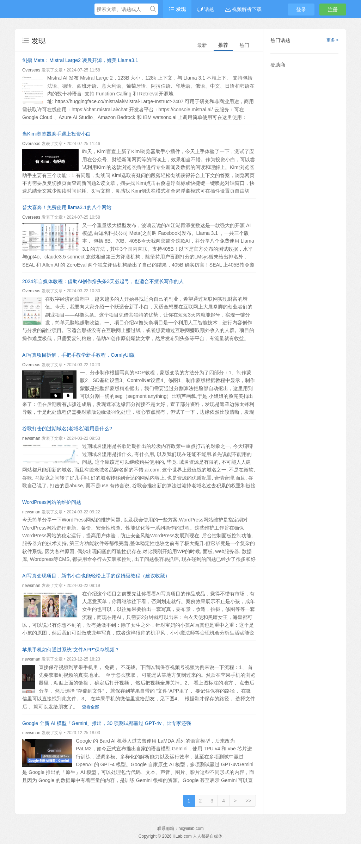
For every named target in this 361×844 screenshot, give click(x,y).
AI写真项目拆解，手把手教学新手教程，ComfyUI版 (78, 355)
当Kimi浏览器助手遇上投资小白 (56, 134)
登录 (301, 9)
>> (248, 801)
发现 (177, 9)
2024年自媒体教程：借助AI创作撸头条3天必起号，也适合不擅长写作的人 (103, 281)
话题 (205, 9)
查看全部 (90, 707)
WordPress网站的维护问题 (51, 502)
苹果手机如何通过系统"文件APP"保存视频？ (71, 649)
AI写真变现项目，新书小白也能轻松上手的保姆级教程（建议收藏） (96, 576)
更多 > (332, 40)
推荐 (223, 45)
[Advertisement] (304, 177)
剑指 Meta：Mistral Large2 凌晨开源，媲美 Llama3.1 (80, 60)
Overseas (31, 70)
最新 (202, 45)
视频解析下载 (243, 9)
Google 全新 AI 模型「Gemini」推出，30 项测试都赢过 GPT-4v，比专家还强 (106, 723)
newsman (31, 438)
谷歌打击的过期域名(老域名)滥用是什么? (67, 428)
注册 (333, 9)
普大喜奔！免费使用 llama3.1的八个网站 (66, 207)
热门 (244, 45)
